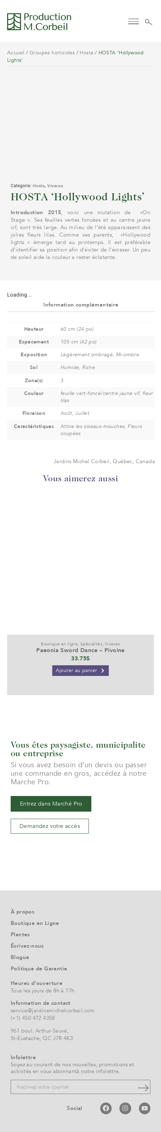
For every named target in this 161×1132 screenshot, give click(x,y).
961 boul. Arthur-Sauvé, (40, 1030)
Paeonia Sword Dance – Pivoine (80, 650)
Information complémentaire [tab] (80, 304)
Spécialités (91, 644)
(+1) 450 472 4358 (33, 1018)
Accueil (16, 52)
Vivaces (55, 186)
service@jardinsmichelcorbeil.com (53, 1010)
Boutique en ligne (59, 644)
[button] (133, 21)
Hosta (86, 52)
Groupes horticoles (52, 52)
